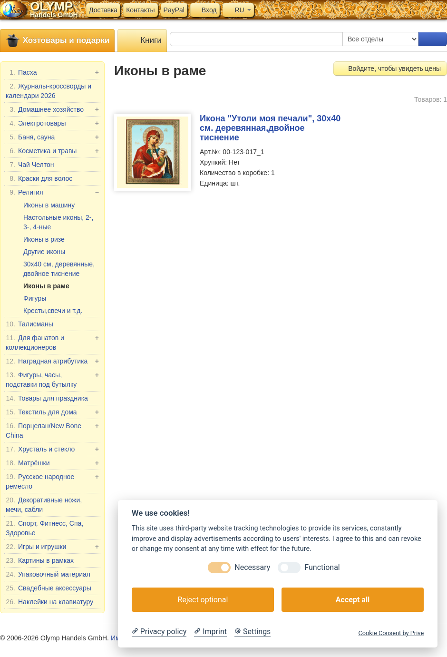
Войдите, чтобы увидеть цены (390, 68)
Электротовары (52, 123)
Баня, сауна (52, 137)
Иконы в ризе (44, 239)
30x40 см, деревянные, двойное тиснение (59, 268)
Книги (142, 40)
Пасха (52, 72)
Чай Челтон (30, 164)
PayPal (174, 10)
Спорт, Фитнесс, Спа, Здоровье (44, 528)
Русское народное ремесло (52, 481)
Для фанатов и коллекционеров (52, 342)
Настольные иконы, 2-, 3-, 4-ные (58, 222)
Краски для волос (39, 178)
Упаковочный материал (48, 574)
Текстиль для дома (52, 412)
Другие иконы (44, 251)
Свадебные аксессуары (48, 588)
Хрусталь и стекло (52, 449)
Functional (322, 567)
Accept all (352, 599)
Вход (205, 10)
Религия (52, 192)
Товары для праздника (47, 398)
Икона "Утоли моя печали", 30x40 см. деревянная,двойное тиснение (270, 128)
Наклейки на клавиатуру (49, 602)
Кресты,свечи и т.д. (52, 310)
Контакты (140, 10)
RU (238, 10)
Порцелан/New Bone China (52, 430)
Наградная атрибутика (52, 361)
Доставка (103, 10)
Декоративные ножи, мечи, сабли (44, 504)
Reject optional (202, 599)
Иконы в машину (49, 205)
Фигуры (34, 298)
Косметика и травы (52, 151)
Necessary (252, 567)
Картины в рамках (40, 560)
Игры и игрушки (52, 546)
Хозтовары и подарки (57, 40)
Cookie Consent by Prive (391, 633)
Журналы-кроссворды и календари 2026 (48, 90)
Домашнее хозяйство (52, 109)
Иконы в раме (46, 286)
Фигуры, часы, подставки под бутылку (52, 379)
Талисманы (29, 324)
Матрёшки (52, 463)
